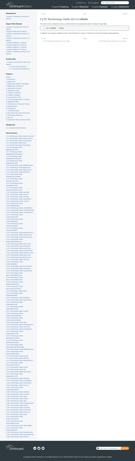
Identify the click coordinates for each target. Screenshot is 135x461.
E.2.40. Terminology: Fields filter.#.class (18, 255)
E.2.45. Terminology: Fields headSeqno (18, 268)
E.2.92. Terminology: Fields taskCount (18, 412)
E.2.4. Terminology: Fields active (16, 143)
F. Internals (9, 117)
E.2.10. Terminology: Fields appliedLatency (19, 165)
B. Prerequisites (11, 108)
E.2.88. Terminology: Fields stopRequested (20, 403)
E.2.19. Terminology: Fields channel (17, 194)
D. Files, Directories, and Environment (18, 113)
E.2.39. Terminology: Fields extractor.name (19, 253)
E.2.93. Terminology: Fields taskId (16, 414)
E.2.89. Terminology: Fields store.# (17, 405)
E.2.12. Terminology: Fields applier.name (18, 170)
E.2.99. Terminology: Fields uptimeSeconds (20, 434)
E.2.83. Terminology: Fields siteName (17, 392)
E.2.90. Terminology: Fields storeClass (18, 407)
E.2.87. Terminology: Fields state (16, 401)
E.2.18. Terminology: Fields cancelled (17, 192)
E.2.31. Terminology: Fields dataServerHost (19, 232)
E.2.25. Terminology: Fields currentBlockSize (20, 210)
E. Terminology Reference (18, 66)
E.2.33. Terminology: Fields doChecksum (19, 237)
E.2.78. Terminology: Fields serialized (17, 378)
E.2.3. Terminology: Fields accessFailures (19, 141)
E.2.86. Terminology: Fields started (17, 398)
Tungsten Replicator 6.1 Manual (16, 43)
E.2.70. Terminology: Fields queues (17, 356)
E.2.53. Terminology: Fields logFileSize (18, 298)
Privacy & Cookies (90, 457)
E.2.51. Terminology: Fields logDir (16, 291)
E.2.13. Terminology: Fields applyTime (18, 172)
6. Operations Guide (12, 90)
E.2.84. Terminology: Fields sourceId (17, 394)
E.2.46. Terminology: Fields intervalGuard (19, 271)
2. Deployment (11, 81)
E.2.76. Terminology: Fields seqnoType (18, 372)
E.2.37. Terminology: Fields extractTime (18, 248)
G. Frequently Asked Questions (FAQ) (18, 120)
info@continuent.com (54, 457)
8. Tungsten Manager (13, 95)
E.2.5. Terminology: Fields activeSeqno (18, 145)
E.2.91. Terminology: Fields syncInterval (18, 410)
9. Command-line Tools (13, 97)
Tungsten (60, 6)
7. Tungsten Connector (13, 93)
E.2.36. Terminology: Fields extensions (18, 246)
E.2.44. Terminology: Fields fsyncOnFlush (19, 266)
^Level (84, 38)
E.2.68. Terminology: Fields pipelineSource (19, 349)
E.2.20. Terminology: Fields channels (17, 197)
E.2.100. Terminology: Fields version (17, 437)
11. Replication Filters (12, 102)
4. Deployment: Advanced (14, 86)
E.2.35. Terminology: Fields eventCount (18, 244)
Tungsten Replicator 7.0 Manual (16, 47)
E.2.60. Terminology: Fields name (16, 322)
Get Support (93, 2)
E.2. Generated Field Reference (20, 69)
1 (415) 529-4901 (68, 457)
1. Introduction (10, 79)
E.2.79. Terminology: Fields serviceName (19, 381)
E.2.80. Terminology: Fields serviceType (18, 383)
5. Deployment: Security (13, 88)
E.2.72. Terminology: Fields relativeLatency (19, 360)
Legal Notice (101, 457)
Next (124, 14)
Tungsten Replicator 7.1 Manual (16, 45)
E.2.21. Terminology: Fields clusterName (18, 199)
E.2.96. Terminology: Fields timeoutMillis (19, 425)
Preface (8, 77)
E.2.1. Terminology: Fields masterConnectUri (20, 136)
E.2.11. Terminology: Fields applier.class (18, 167)
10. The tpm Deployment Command (18, 99)
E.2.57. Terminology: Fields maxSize (17, 311)
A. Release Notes (11, 106)
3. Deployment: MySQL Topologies (17, 84)
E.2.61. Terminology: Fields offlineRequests (19, 324)
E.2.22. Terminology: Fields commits (17, 201)
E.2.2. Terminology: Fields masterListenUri (19, 138)
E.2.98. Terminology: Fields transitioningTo (19, 432)
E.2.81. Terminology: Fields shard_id (17, 385)
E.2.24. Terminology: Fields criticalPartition (19, 208)
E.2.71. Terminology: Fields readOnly (17, 358)
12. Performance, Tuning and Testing (17, 104)
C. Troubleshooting (12, 111)
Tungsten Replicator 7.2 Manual (16, 49)
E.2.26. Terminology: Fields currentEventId (19, 212)
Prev (44, 14)
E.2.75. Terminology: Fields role (16, 369)
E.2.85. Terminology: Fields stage (16, 396)
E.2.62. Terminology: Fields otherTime (18, 327)
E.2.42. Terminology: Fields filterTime (17, 259)
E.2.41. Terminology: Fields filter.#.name (18, 257)
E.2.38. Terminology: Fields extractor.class (19, 250)
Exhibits (109, 457)
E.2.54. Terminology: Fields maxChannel (19, 300)
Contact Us (81, 2)
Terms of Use (78, 457)
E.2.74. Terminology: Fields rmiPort (17, 367)
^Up (84, 14)
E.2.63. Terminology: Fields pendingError (19, 329)
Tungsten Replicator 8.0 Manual (16, 31)
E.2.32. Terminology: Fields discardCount (19, 235)
